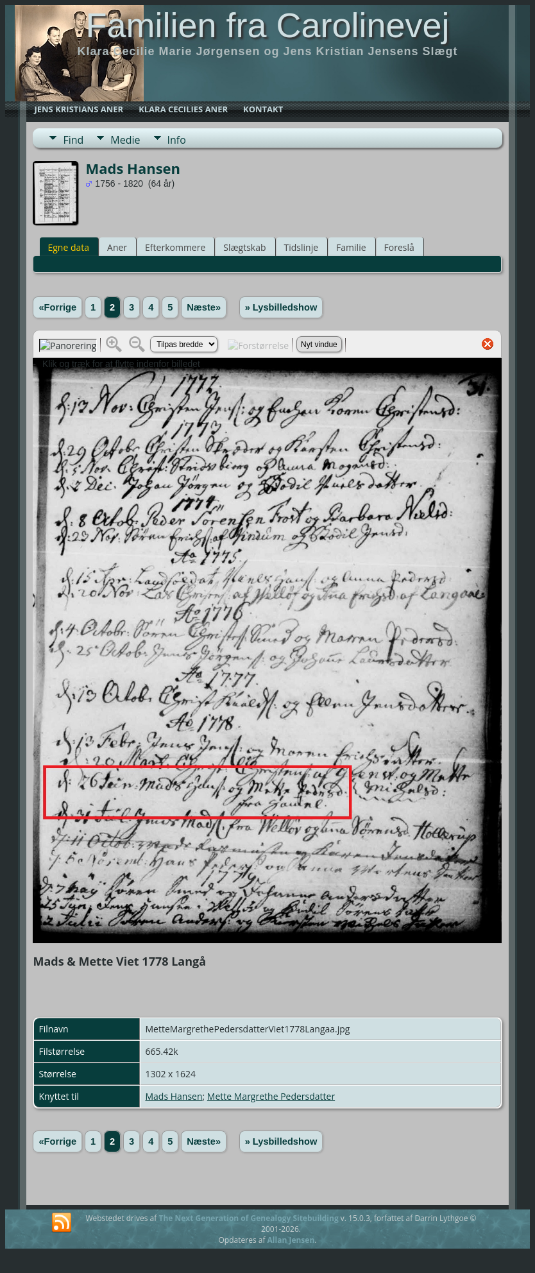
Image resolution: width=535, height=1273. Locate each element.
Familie (351, 247)
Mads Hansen (173, 1096)
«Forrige (57, 307)
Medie (125, 140)
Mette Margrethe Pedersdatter (271, 1096)
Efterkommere (175, 247)
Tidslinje (301, 247)
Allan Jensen (291, 1240)
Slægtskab (244, 247)
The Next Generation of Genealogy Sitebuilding (248, 1218)
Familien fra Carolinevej (267, 25)
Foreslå (399, 247)
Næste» (204, 307)
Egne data (68, 247)
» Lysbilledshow (281, 307)
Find (73, 140)
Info (176, 140)
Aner (117, 247)
